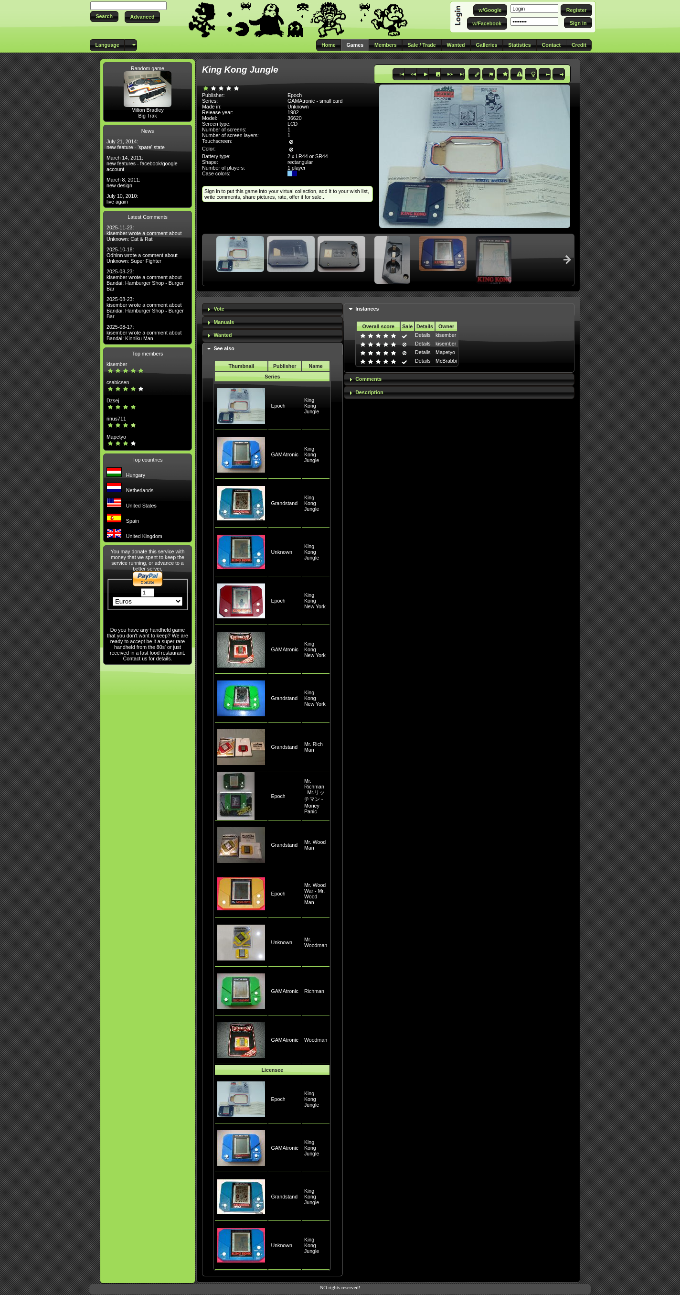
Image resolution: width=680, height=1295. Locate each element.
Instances (367, 309)
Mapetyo (116, 437)
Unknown (281, 552)
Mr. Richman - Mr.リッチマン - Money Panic (314, 796)
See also (223, 348)
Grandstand (284, 503)
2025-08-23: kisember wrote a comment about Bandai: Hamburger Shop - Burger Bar (145, 280)
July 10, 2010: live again (122, 199)
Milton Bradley (147, 110)
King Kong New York (315, 600)
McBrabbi (446, 361)
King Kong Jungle (311, 405)
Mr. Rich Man (313, 747)
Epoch (278, 406)
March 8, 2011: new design (123, 182)
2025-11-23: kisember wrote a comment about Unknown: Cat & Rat (144, 233)
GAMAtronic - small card (314, 101)
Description (369, 392)
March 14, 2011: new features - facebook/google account (142, 163)
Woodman (315, 1040)
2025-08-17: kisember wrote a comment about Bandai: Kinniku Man (144, 332)
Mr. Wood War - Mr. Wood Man (315, 893)
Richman (314, 991)
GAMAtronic (284, 454)
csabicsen (117, 382)
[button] (104, 16)
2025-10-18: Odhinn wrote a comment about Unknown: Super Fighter (142, 255)
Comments (368, 379)
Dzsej (112, 400)
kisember (116, 364)
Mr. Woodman (315, 942)
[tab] (272, 309)
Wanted (222, 335)
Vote (218, 309)
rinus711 (116, 418)
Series (272, 376)
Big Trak (147, 116)
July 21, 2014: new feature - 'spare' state (135, 144)
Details (423, 335)
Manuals (223, 322)
